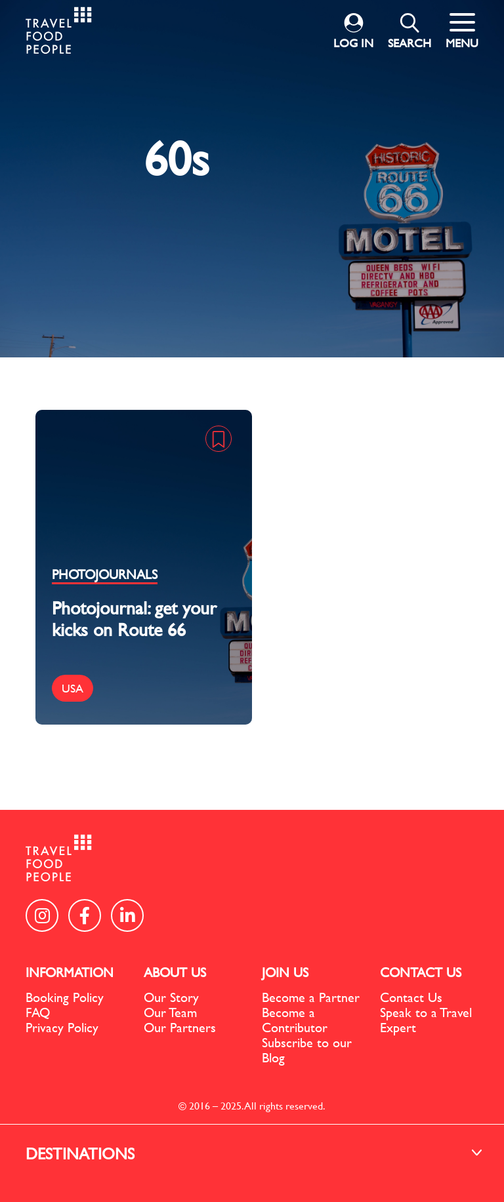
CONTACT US (420, 972)
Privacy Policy (62, 1027)
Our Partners (180, 1027)
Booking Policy (65, 997)
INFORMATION (70, 972)
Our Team (170, 1012)
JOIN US (285, 972)
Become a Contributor (294, 1020)
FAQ (38, 1012)
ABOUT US (175, 972)
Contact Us (411, 997)
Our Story (171, 997)
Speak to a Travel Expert (426, 1020)
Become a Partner (311, 997)
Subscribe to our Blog (307, 1050)
